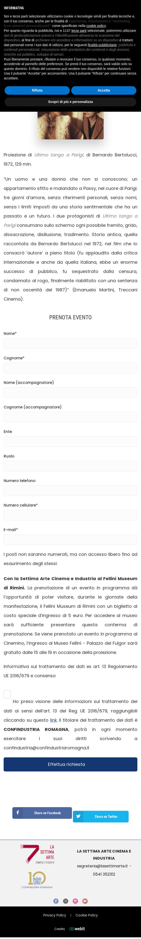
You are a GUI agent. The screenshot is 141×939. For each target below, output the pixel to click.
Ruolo (70, 461)
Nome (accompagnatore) (70, 387)
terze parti (78, 31)
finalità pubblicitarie (102, 45)
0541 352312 (104, 874)
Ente (70, 436)
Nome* (70, 338)
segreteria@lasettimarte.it (102, 866)
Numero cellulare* (70, 510)
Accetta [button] (104, 90)
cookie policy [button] (96, 26)
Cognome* (70, 363)
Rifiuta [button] (37, 90)
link (53, 720)
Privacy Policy (54, 915)
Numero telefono (70, 485)
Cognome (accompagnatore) (70, 412)
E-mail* (70, 534)
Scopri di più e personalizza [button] (70, 102)
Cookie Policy (87, 915)
